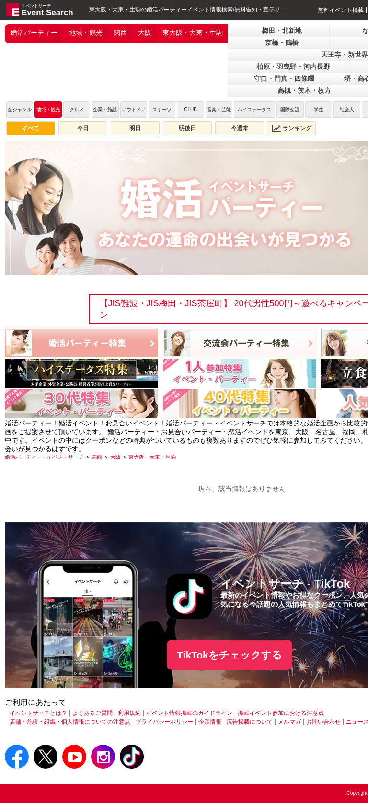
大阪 (144, 32)
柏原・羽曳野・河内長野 (293, 66)
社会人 (347, 109)
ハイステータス (254, 109)
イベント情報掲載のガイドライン (189, 713)
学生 (318, 109)
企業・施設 (105, 109)
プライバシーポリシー (164, 721)
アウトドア (134, 109)
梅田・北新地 (282, 30)
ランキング (292, 128)
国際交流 (289, 109)
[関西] (97, 457)
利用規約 (129, 713)
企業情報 (209, 721)
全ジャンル (20, 109)
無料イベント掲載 (341, 10)
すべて (30, 128)
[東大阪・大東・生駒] (152, 457)
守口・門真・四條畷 (284, 78)
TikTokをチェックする (229, 654)
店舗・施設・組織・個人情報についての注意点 (70, 721)
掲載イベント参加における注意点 (281, 713)
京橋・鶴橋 (282, 42)
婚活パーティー (34, 32)
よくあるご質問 (92, 713)
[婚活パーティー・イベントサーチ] (44, 457)
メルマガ (289, 721)
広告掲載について (250, 721)
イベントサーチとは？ (38, 713)
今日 (83, 128)
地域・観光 (86, 32)
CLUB (190, 109)
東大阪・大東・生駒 (192, 32)
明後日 (187, 128)
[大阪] (115, 457)
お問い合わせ (323, 721)
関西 (120, 32)
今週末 (239, 128)
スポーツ (162, 109)
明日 (135, 128)
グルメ (76, 109)
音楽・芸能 (219, 109)
